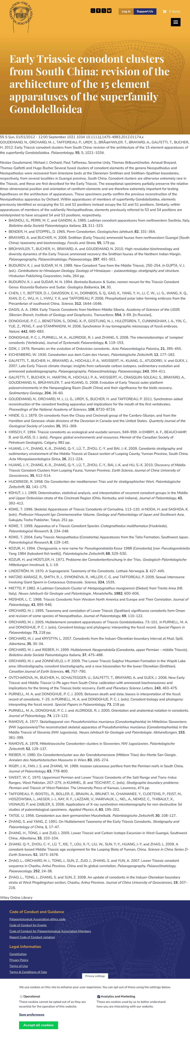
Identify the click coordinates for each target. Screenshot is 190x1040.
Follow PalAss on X (103, 10)
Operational (31, 997)
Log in (126, 11)
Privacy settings (95, 976)
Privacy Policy (18, 960)
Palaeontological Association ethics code (37, 919)
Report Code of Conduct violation (32, 937)
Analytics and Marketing (118, 997)
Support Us (145, 11)
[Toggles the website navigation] (176, 22)
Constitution (18, 954)
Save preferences (31, 1015)
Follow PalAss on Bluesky (109, 10)
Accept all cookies (38, 1025)
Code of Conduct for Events (28, 925)
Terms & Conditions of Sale (28, 972)
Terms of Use (18, 966)
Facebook (98, 10)
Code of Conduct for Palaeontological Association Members (50, 931)
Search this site (93, 10)
